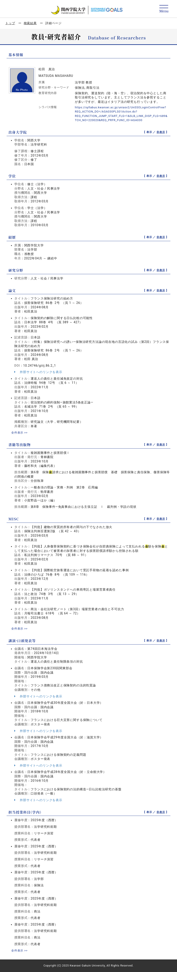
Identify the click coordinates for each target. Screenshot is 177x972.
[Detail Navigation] (163, 9)
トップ (10, 23)
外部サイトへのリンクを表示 (38, 372)
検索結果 (30, 23)
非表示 (161, 132)
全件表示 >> (20, 432)
